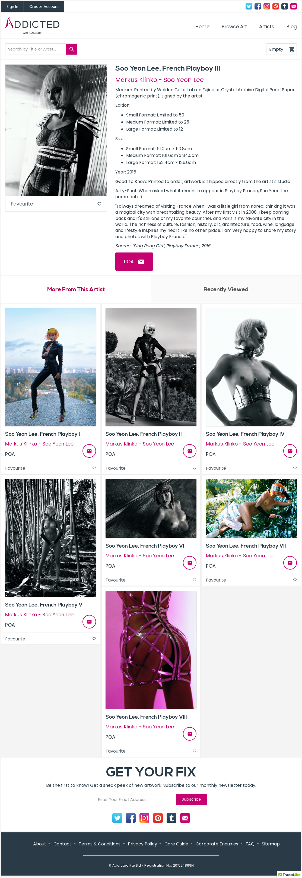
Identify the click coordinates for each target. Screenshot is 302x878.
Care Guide (176, 844)
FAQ (250, 844)
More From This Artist (76, 290)
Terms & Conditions (99, 844)
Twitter (249, 6)
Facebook (258, 6)
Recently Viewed (226, 290)
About (39, 844)
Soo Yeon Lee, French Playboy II (144, 434)
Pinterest (275, 6)
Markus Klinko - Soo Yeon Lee (159, 80)
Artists (266, 26)
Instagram (266, 6)
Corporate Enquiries (217, 844)
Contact (293, 6)
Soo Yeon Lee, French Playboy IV (245, 434)
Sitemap (271, 844)
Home (202, 26)
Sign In (12, 6)
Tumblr (284, 6)
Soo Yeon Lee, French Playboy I (42, 434)
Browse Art (234, 26)
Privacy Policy (142, 844)
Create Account (44, 6)
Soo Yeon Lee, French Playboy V (43, 605)
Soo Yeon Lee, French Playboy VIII (146, 717)
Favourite (56, 204)
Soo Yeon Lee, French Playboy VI (145, 546)
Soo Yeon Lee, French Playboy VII (246, 546)
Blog (292, 26)
